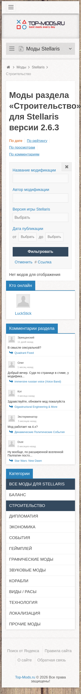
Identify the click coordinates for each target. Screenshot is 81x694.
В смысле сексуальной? (24, 347)
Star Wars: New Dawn (28, 460)
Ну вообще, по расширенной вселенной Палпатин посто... (35, 453)
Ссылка (45, 262)
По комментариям (24, 154)
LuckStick (23, 313)
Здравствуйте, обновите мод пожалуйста (36, 401)
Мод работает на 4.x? (23, 426)
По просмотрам (22, 147)
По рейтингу (37, 141)
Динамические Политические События (40, 432)
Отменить (23, 262)
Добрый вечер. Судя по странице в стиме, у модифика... (38, 374)
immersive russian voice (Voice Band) (38, 381)
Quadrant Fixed (24, 352)
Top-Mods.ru (25, 677)
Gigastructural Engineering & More (36, 406)
